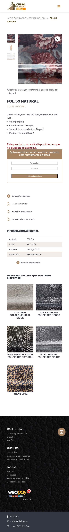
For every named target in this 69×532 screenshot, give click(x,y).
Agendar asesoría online (18, 478)
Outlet (10, 437)
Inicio (10, 18)
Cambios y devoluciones (18, 456)
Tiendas (10, 471)
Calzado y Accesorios (27, 18)
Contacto (11, 475)
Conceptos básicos (16, 481)
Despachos (12, 452)
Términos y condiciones (18, 459)
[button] (57, 39)
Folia (45, 18)
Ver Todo (11, 440)
